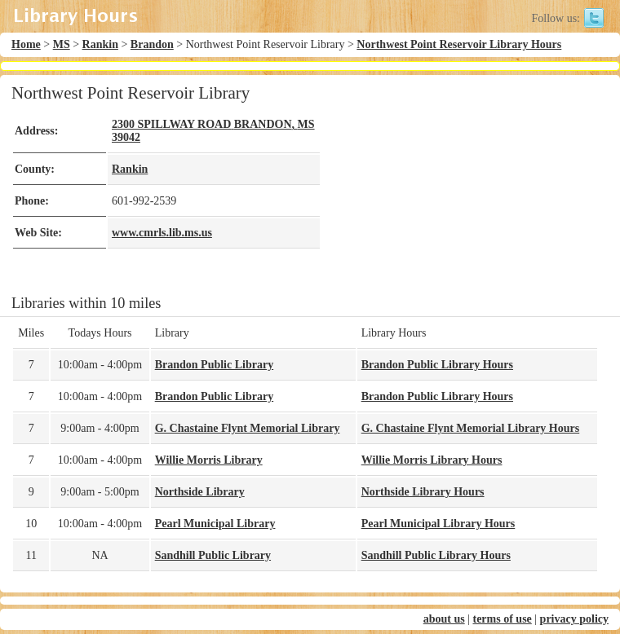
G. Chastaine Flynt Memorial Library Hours (470, 428)
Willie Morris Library (209, 460)
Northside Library (200, 492)
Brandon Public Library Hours (437, 365)
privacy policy (574, 619)
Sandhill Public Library (213, 555)
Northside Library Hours (423, 492)
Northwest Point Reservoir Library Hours (458, 44)
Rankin (100, 44)
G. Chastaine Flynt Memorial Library (247, 428)
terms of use (501, 619)
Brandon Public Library (214, 365)
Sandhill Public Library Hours (436, 555)
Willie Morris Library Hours (432, 460)
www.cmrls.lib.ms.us (162, 233)
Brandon (152, 44)
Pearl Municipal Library (215, 523)
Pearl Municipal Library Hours (438, 523)
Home (26, 44)
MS (61, 44)
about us (444, 619)
